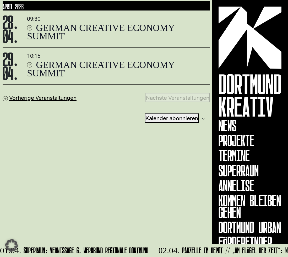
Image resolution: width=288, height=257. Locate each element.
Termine (234, 155)
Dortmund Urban (250, 227)
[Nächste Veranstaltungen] (177, 97)
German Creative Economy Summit (101, 32)
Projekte (236, 140)
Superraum (239, 170)
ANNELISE (236, 185)
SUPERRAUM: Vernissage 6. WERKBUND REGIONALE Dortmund (75, 249)
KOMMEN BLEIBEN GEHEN (250, 206)
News (227, 125)
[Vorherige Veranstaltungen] (40, 97)
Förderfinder (245, 242)
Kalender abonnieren (171, 118)
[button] (11, 245)
